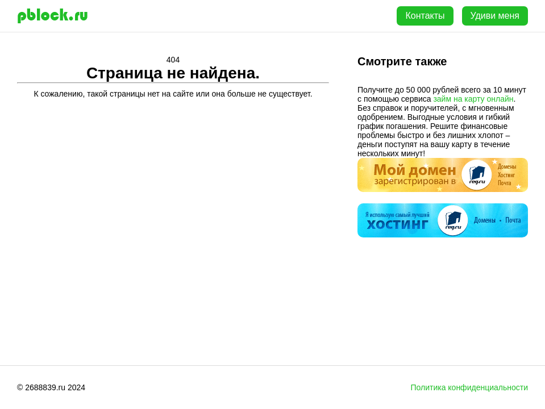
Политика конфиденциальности (469, 387)
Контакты (424, 15)
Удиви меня (495, 15)
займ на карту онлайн (473, 98)
